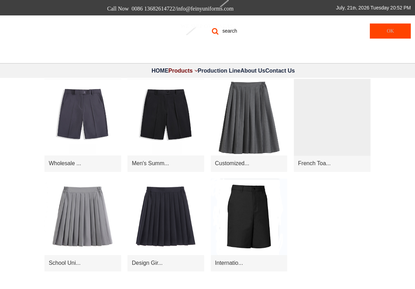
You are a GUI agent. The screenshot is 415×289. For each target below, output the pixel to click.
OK (390, 31)
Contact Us (280, 71)
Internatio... (229, 263)
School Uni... (65, 263)
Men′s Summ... (150, 163)
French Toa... (314, 163)
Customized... (232, 163)
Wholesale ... (65, 163)
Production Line (219, 71)
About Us (252, 71)
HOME (160, 71)
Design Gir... (147, 263)
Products (183, 71)
